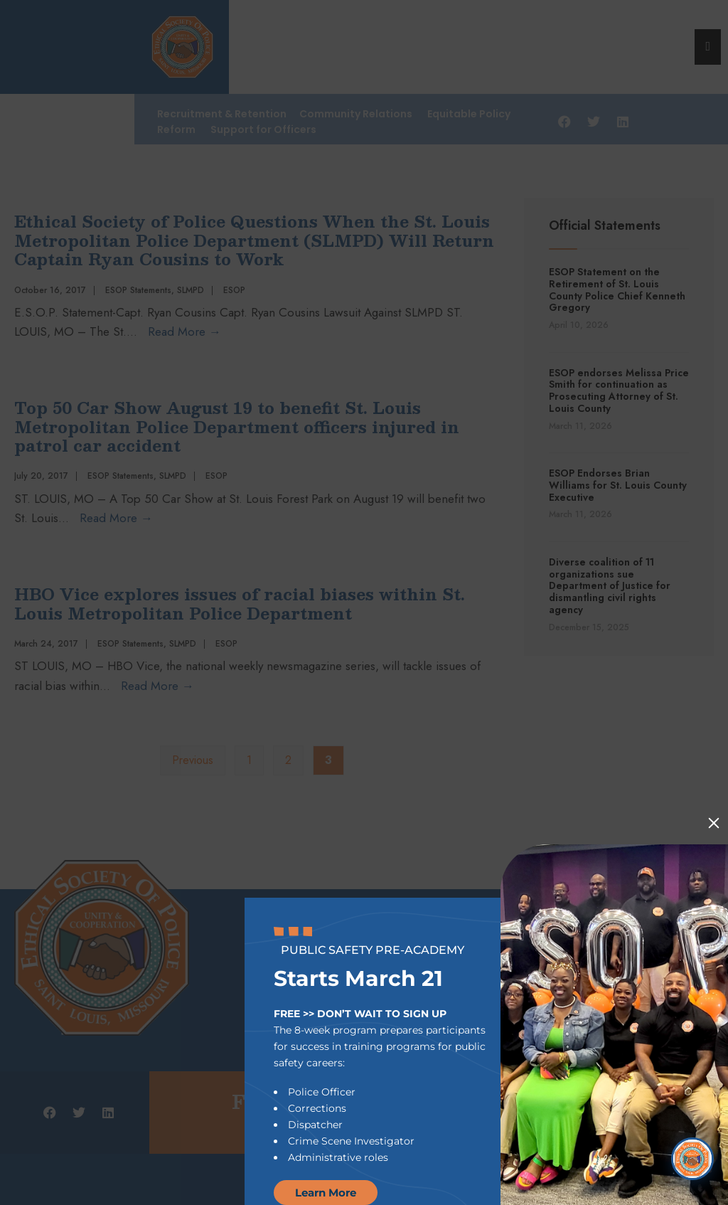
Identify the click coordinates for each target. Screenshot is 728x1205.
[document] (364, 602)
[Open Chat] (692, 1158)
